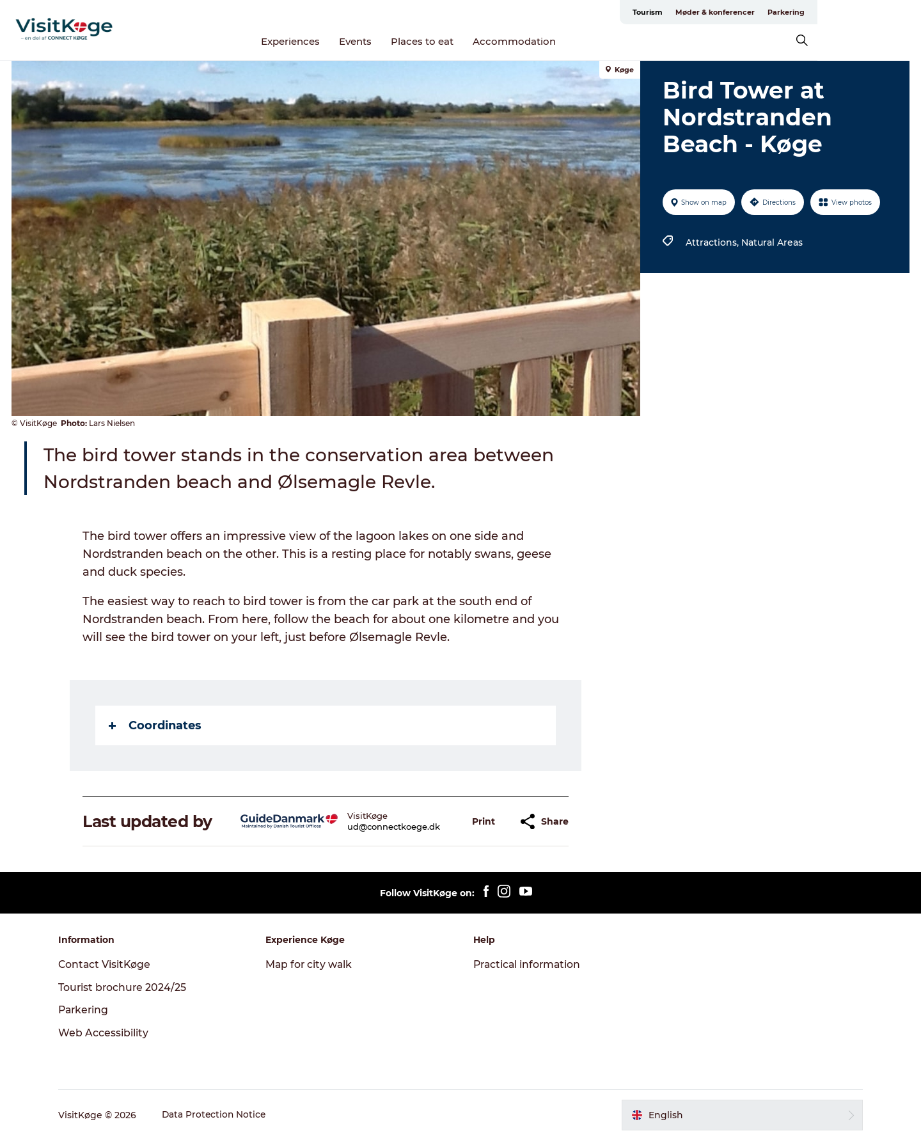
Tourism (751, 12)
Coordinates (155, 725)
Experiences (342, 41)
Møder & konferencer (818, 12)
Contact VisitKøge (111, 964)
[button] (484, 822)
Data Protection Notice (221, 1115)
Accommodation (566, 41)
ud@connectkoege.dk (394, 826)
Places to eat (474, 41)
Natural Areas (771, 242)
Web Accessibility (109, 1033)
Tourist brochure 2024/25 (129, 987)
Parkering (889, 12)
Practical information (528, 964)
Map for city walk (313, 964)
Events (407, 41)
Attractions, (713, 242)
